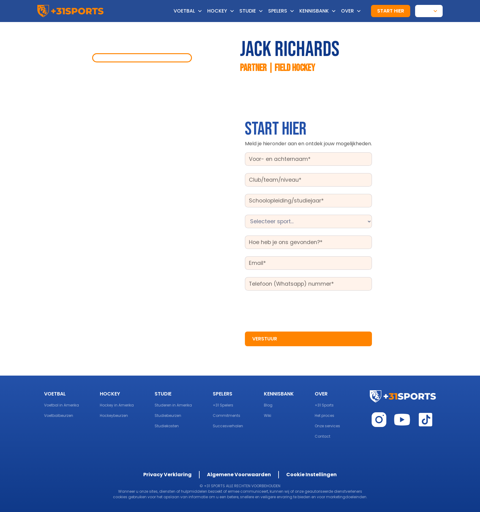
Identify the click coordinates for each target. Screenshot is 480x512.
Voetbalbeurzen (58, 415)
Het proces (324, 415)
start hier (390, 10)
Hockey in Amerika (117, 405)
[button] (190, 11)
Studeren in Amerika (173, 405)
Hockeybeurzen (114, 415)
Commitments (226, 415)
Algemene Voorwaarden (239, 474)
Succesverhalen (228, 426)
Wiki (267, 415)
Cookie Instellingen (311, 474)
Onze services (327, 426)
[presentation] (291, 310)
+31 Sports (324, 405)
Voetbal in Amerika (61, 405)
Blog (268, 405)
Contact (322, 436)
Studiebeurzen (168, 415)
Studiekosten (167, 426)
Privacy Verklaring (167, 474)
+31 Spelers (223, 405)
